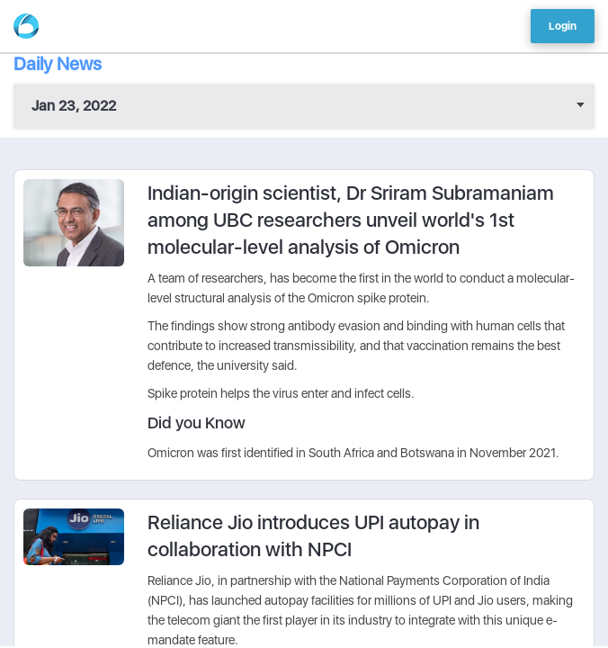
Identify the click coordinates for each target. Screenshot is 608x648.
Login (563, 26)
